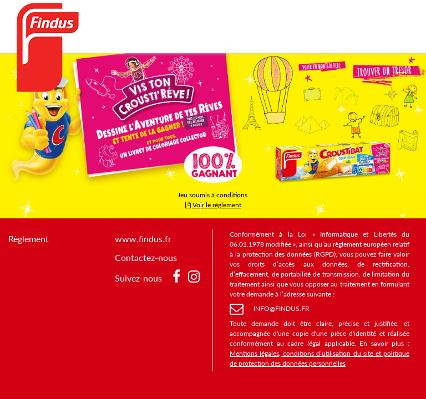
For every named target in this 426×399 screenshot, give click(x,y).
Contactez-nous (146, 257)
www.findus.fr (143, 238)
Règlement (28, 238)
